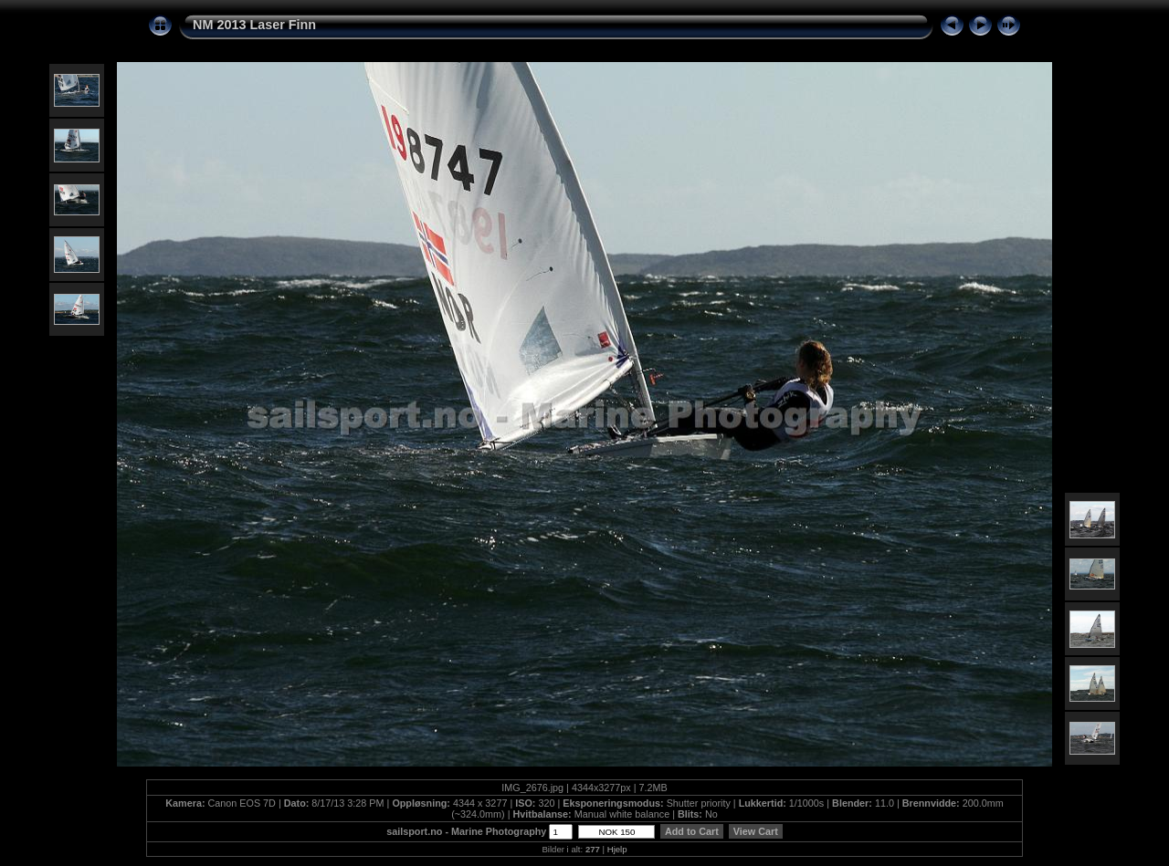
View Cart (756, 831)
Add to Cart (691, 831)
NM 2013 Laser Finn (254, 24)
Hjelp (617, 849)
